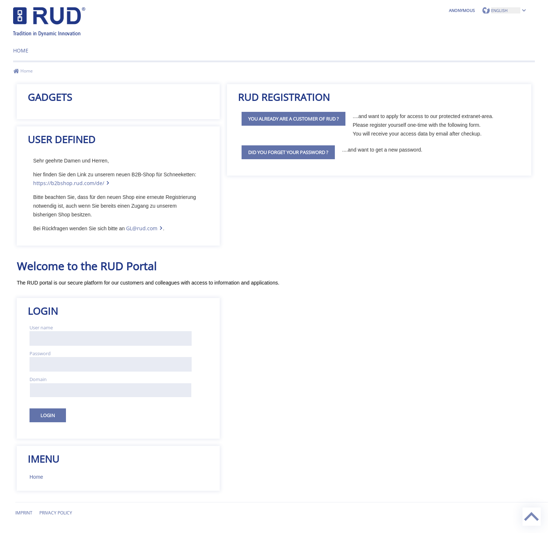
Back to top (523, 507)
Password (40, 353)
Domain (38, 379)
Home (20, 50)
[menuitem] (20, 48)
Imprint (23, 513)
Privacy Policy (55, 513)
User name (41, 327)
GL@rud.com (141, 228)
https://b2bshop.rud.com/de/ (68, 183)
